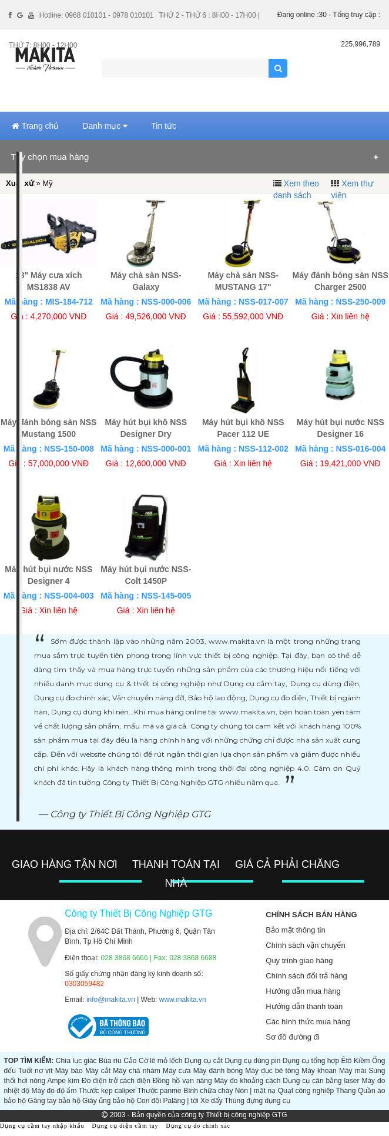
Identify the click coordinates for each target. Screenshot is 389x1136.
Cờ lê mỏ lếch (161, 1061)
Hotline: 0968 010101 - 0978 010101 (96, 15)
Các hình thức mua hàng (308, 1021)
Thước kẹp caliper (107, 1091)
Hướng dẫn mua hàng (303, 991)
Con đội (148, 1101)
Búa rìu (110, 1061)
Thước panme (160, 1091)
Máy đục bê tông (272, 1071)
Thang (346, 1091)
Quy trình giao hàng (299, 960)
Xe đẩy (211, 1101)
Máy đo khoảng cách (247, 1081)
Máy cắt (97, 1071)
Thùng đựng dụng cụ (257, 1101)
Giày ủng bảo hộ (108, 1101)
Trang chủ (35, 126)
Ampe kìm (63, 1081)
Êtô (346, 1061)
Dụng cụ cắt (204, 1061)
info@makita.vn (110, 999)
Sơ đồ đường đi (293, 1037)
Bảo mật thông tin (295, 929)
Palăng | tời (180, 1101)
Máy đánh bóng (218, 1071)
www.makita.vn (182, 999)
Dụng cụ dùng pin (252, 1061)
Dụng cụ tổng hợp (311, 1061)
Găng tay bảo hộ (54, 1101)
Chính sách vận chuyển (305, 945)
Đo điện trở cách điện (116, 1081)
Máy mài (352, 1071)
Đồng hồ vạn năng (182, 1081)
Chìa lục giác (76, 1061)
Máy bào (69, 1071)
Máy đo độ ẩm (53, 1091)
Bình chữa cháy (208, 1091)
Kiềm (362, 1061)
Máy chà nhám (136, 1071)
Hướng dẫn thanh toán (304, 1006)
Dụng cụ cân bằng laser (321, 1081)
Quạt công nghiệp (306, 1091)
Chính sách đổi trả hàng (306, 975)
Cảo (129, 1061)
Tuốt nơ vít (35, 1071)
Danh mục (105, 126)
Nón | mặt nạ (255, 1091)
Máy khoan (319, 1071)
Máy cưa (177, 1071)
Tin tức (163, 126)
